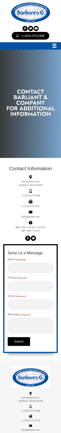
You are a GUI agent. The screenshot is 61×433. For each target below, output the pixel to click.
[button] (25, 28)
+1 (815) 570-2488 (30, 195)
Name (17, 259)
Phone (17, 278)
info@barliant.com (30, 216)
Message (19, 314)
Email (17, 296)
